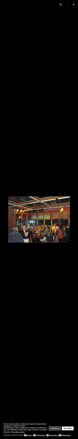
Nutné (29, 435)
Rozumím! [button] (68, 428)
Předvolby (40, 435)
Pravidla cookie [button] (18, 432)
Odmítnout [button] (55, 428)
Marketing (65, 435)
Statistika (53, 435)
